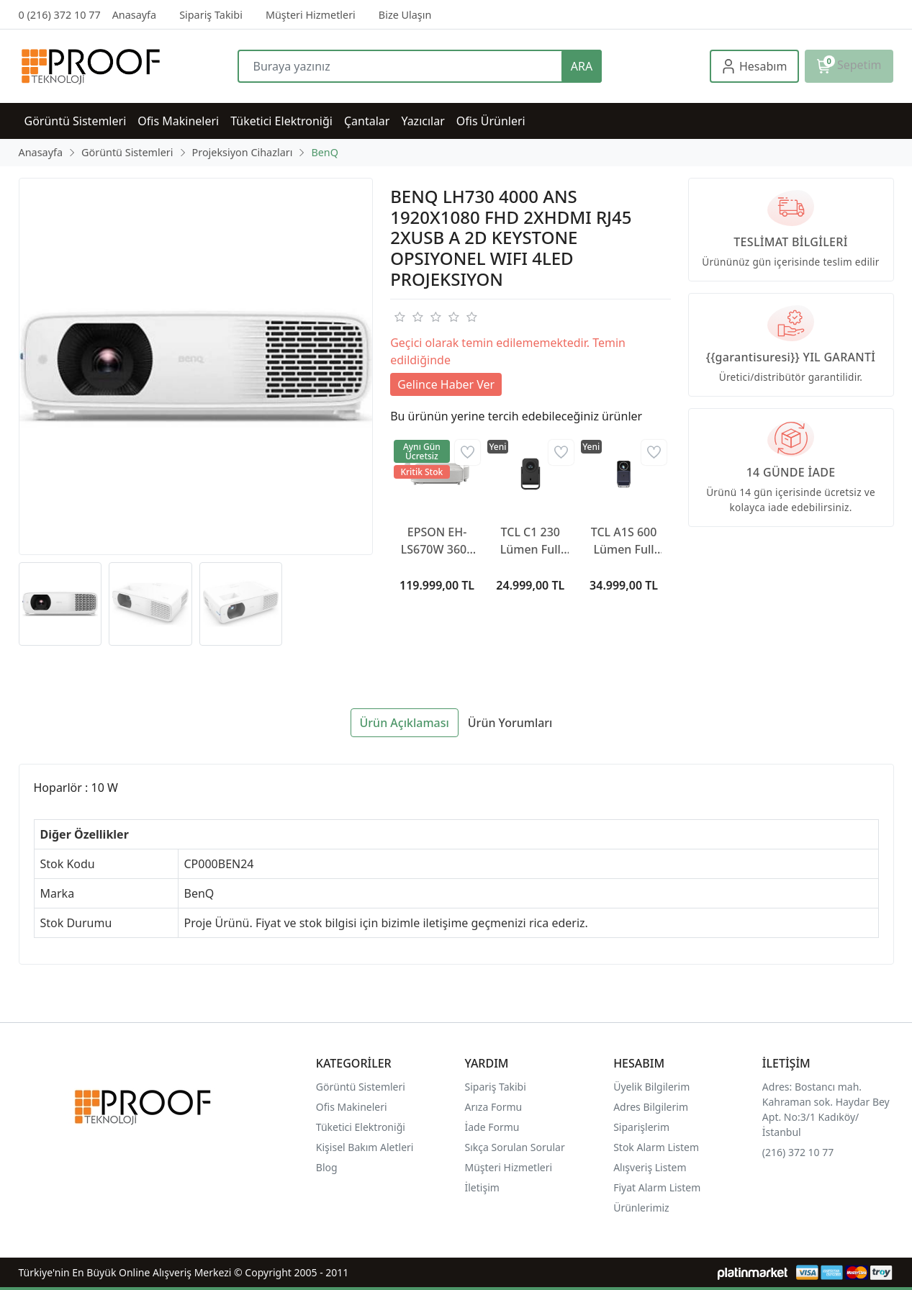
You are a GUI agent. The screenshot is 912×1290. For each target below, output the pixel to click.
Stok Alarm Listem (656, 1147)
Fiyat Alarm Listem (656, 1187)
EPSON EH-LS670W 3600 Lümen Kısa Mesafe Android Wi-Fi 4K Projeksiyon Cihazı (437, 541)
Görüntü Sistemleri (360, 1086)
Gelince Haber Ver (446, 384)
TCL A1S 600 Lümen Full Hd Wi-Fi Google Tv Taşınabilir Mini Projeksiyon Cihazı (624, 541)
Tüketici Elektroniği (360, 1127)
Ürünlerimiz (641, 1207)
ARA (581, 66)
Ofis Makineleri (351, 1107)
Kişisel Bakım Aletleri (365, 1147)
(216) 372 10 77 (798, 1152)
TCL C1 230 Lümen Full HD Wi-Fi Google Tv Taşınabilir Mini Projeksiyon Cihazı (530, 541)
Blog (327, 1167)
